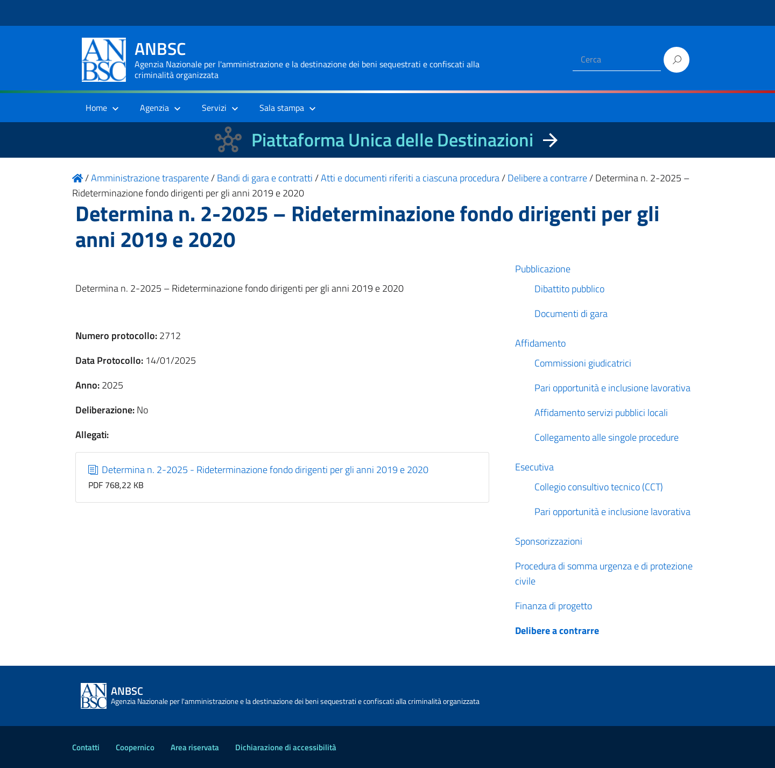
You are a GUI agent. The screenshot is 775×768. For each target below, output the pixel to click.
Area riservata (195, 747)
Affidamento (540, 343)
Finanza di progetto (553, 605)
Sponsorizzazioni (548, 541)
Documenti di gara (571, 313)
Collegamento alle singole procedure (606, 437)
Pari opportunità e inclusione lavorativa (612, 388)
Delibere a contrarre (557, 630)
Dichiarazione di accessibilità (285, 747)
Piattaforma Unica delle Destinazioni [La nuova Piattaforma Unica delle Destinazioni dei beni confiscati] (392, 139)
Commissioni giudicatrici (582, 363)
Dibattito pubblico (569, 288)
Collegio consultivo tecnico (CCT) (598, 487)
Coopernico (135, 747)
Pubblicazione (542, 269)
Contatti (86, 747)
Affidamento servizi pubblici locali (601, 412)
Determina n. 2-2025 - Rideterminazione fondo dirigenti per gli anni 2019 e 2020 (258, 469)
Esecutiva (534, 467)
